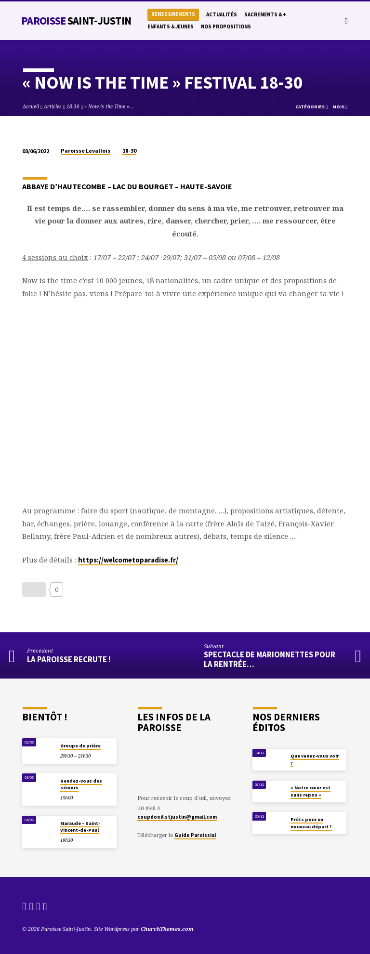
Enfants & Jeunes (170, 26)
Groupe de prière (80, 746)
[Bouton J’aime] (34, 589)
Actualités (221, 14)
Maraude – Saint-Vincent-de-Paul (80, 826)
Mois (339, 107)
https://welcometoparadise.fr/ (128, 560)
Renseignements (173, 14)
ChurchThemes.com (167, 928)
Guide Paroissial (195, 835)
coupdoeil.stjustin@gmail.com (177, 816)
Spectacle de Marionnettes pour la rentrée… (269, 659)
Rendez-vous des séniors (81, 784)
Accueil (31, 106)
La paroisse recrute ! (69, 659)
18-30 (72, 106)
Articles (53, 106)
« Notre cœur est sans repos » (310, 790)
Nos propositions (226, 26)
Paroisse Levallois (85, 150)
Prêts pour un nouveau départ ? (311, 822)
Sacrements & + (265, 14)
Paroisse (76, 20)
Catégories (311, 107)
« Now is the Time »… (108, 106)
